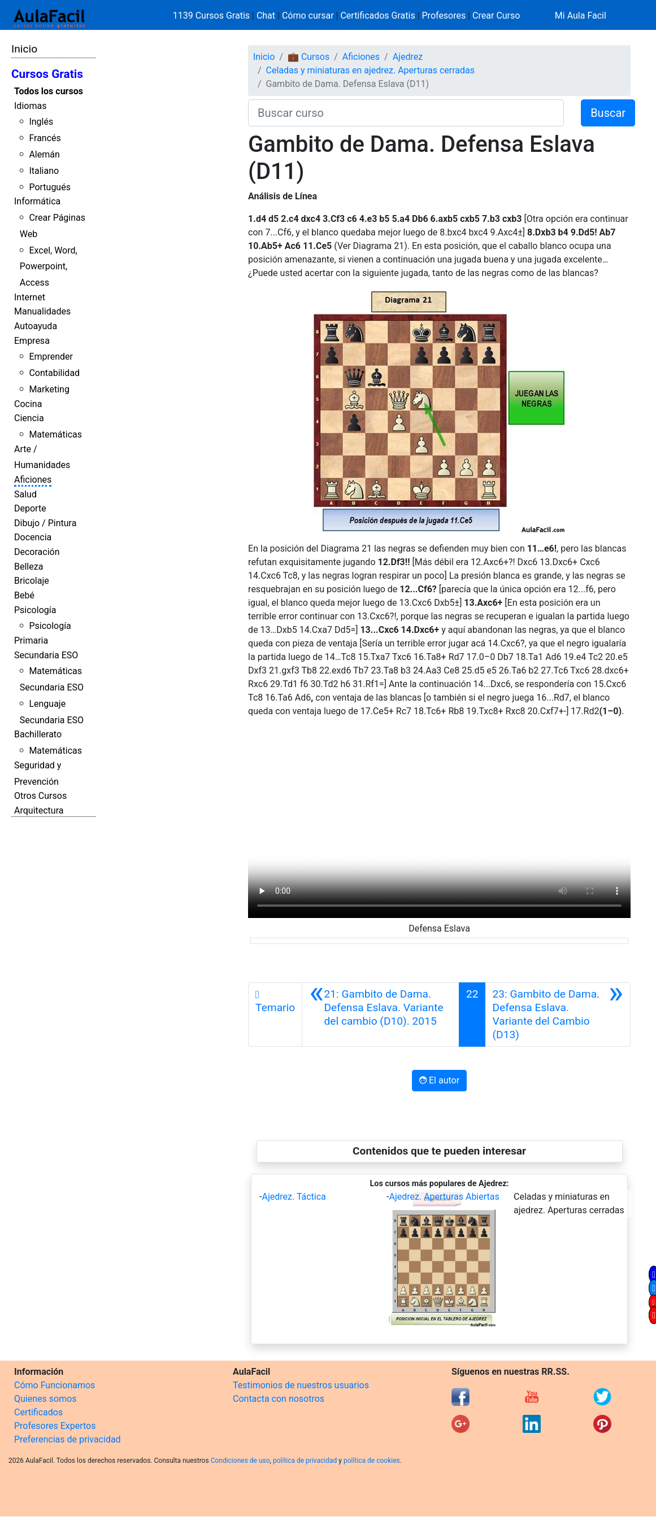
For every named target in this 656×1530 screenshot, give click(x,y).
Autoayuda (35, 326)
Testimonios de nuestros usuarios (301, 1385)
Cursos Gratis (47, 74)
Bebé (24, 595)
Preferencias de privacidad (67, 1439)
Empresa (32, 340)
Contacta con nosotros (278, 1398)
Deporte (30, 508)
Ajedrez (408, 56)
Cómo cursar (308, 15)
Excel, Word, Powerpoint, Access (48, 266)
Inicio (24, 48)
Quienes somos (45, 1398)
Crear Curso (496, 15)
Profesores (444, 15)
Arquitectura (38, 810)
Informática (37, 201)
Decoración (37, 552)
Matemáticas (55, 434)
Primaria (31, 640)
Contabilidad (54, 373)
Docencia (32, 537)
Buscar (607, 113)
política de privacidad (305, 1461)
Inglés (41, 121)
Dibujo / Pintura (45, 523)
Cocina (28, 404)
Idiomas (30, 105)
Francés (44, 138)
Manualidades (42, 311)
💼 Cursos (308, 56)
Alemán (44, 154)
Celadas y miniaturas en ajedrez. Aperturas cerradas (370, 70)
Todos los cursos (48, 91)
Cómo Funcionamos (54, 1385)
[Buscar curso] (406, 112)
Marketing (49, 389)
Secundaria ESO (46, 655)
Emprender (51, 356)
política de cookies (372, 1461)
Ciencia (29, 418)
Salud (25, 494)
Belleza (28, 566)
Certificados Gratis (377, 15)
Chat (266, 15)
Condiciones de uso (240, 1461)
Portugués (50, 187)
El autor (439, 1080)
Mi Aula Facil (580, 15)
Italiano (44, 170)
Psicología (35, 610)
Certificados (38, 1412)
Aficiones (32, 479)
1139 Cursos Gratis (212, 15)
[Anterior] (380, 1014)
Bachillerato (38, 734)
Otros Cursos (40, 795)
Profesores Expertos (54, 1425)
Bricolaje (31, 580)
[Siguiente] (557, 1014)
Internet (29, 297)
